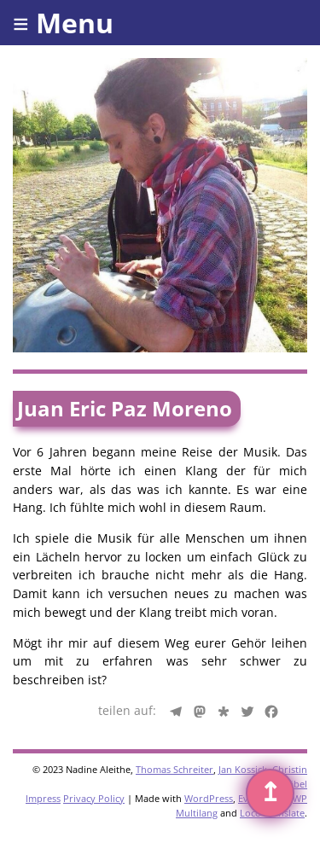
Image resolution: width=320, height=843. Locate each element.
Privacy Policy (94, 798)
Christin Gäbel (289, 776)
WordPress (208, 798)
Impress (43, 798)
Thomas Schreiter (174, 769)
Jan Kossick (242, 769)
